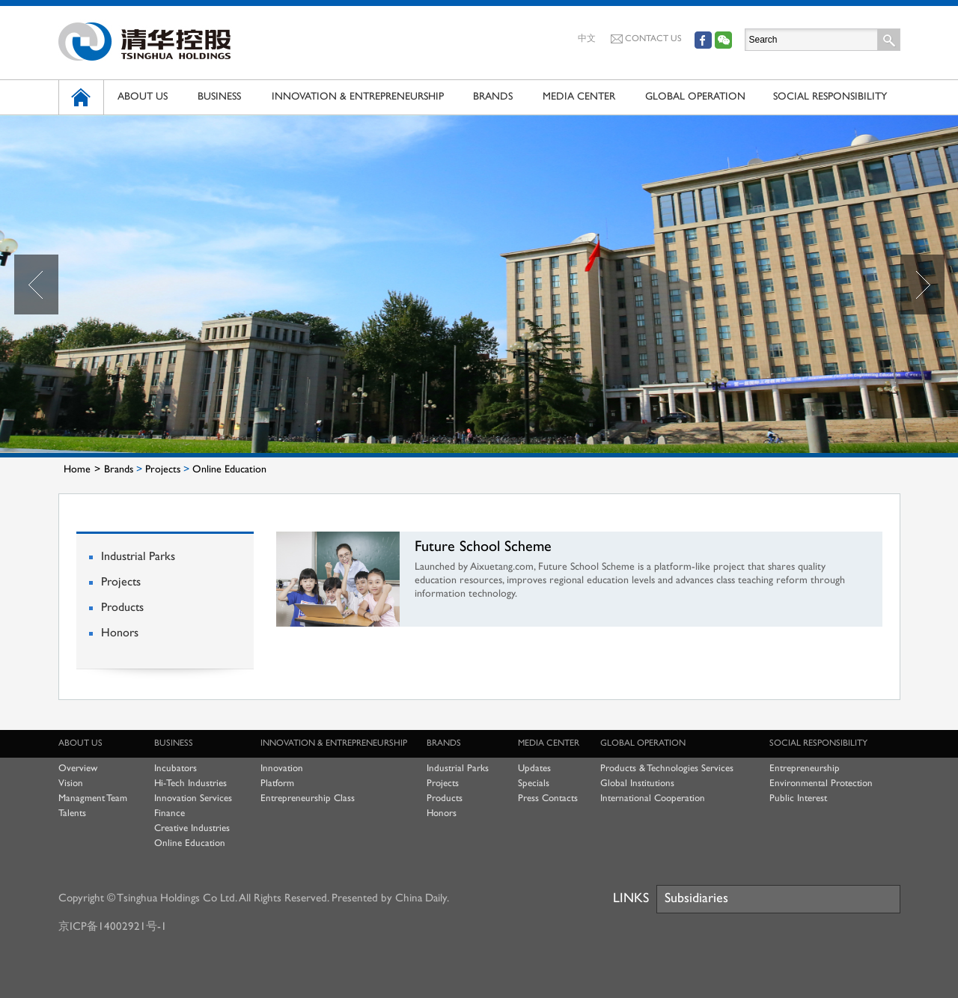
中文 (587, 39)
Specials (533, 783)
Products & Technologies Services (666, 768)
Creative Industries (192, 828)
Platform (277, 783)
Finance (169, 813)
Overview (77, 768)
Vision (70, 783)
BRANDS (493, 97)
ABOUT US (143, 97)
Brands (118, 470)
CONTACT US (646, 38)
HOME (81, 97)
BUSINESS (219, 97)
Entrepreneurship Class (307, 798)
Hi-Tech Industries (190, 783)
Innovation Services (193, 798)
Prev (36, 284)
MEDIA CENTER (579, 97)
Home (77, 470)
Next (922, 284)
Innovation (281, 768)
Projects (162, 470)
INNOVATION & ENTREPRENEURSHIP (358, 97)
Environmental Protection (821, 783)
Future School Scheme (483, 548)
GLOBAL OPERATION (695, 97)
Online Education (229, 470)
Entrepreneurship (804, 768)
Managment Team (92, 798)
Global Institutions (637, 783)
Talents (72, 813)
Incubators (175, 768)
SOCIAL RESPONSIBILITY (830, 97)
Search (889, 39)
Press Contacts (548, 798)
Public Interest (798, 798)
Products (122, 608)
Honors (119, 633)
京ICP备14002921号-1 (112, 927)
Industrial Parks (138, 557)
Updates (534, 768)
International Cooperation (652, 798)
